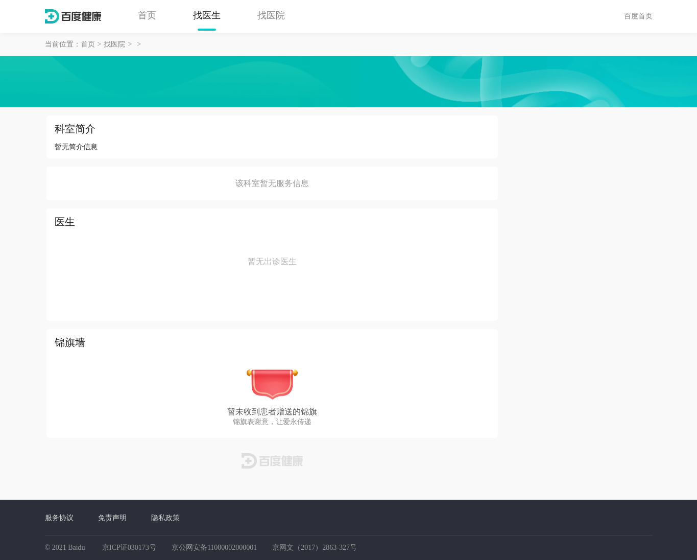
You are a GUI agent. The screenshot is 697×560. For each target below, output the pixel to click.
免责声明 (112, 518)
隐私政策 (165, 518)
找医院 (271, 15)
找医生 (207, 15)
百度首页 (638, 16)
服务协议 (59, 518)
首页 (147, 15)
